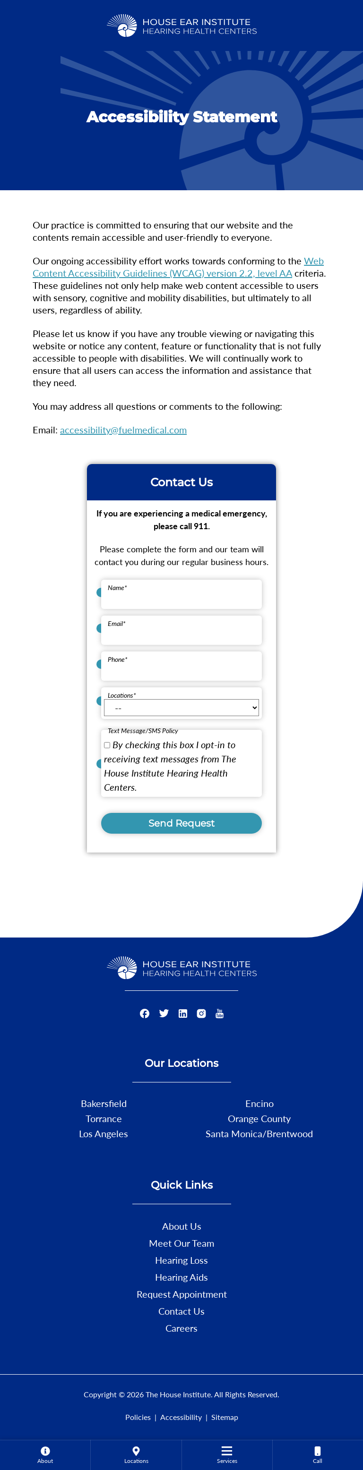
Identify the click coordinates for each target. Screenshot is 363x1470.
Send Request (181, 823)
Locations (122, 695)
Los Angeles (103, 1133)
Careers (181, 1328)
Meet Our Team (181, 1243)
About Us (181, 1226)
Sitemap (224, 1416)
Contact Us (181, 1311)
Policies (138, 1416)
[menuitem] (45, 1455)
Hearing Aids (181, 1277)
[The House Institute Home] (182, 24)
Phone (118, 659)
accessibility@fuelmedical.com (123, 429)
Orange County (259, 1118)
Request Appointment (182, 1294)
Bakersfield (104, 1103)
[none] (45, 1455)
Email (117, 623)
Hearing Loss (181, 1260)
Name (117, 587)
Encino (259, 1103)
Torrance (104, 1118)
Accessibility (181, 1416)
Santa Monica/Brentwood (259, 1133)
